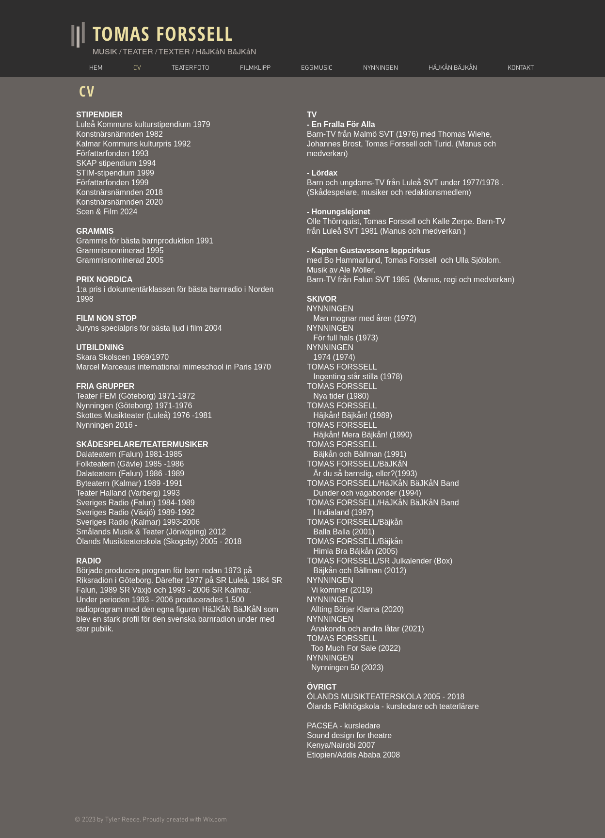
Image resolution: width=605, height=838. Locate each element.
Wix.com (215, 820)
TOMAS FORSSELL (163, 33)
